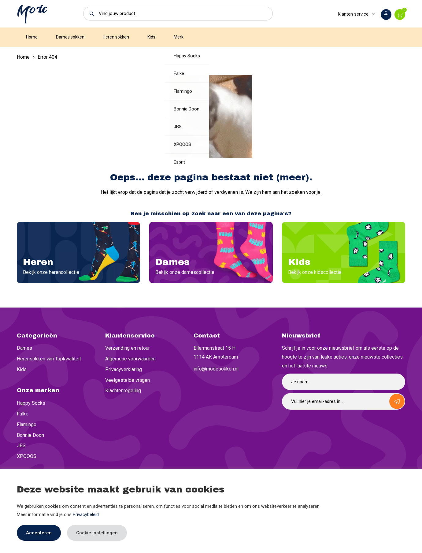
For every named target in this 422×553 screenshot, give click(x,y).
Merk (178, 37)
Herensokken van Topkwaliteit (49, 359)
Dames (24, 348)
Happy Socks (31, 403)
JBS (21, 445)
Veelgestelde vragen (127, 380)
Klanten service (353, 14)
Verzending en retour (127, 348)
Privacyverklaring (123, 369)
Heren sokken (116, 37)
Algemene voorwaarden (130, 359)
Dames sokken (70, 37)
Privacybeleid (86, 514)
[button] (90, 13)
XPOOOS (26, 456)
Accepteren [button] (39, 533)
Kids (151, 37)
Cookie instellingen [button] (97, 533)
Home (32, 37)
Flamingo (26, 424)
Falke (22, 414)
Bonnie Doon (30, 435)
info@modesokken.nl (216, 369)
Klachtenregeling (123, 390)
